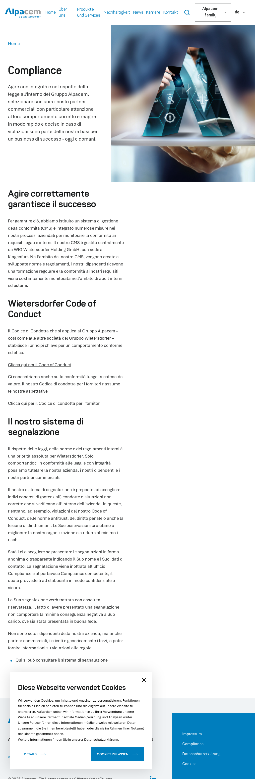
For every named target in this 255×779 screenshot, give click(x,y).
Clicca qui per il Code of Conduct (39, 364)
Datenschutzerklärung (201, 753)
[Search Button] (187, 12)
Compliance (192, 743)
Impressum (192, 733)
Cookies (189, 763)
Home (14, 43)
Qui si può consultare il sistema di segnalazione (61, 660)
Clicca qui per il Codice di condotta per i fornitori (54, 403)
